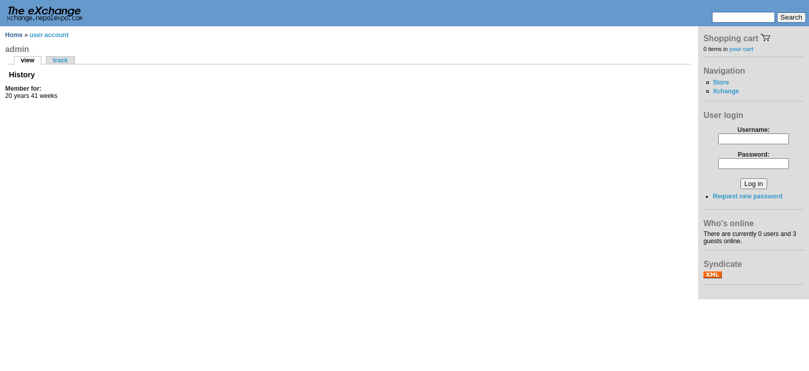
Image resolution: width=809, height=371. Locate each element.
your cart (741, 49)
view (27, 60)
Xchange (726, 91)
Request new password (748, 196)
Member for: (23, 88)
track (60, 60)
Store (721, 82)
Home (14, 35)
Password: (753, 154)
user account (49, 35)
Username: (753, 129)
